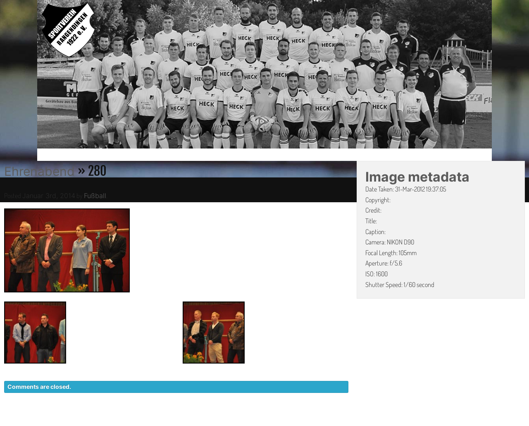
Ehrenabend (39, 171)
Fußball (95, 195)
